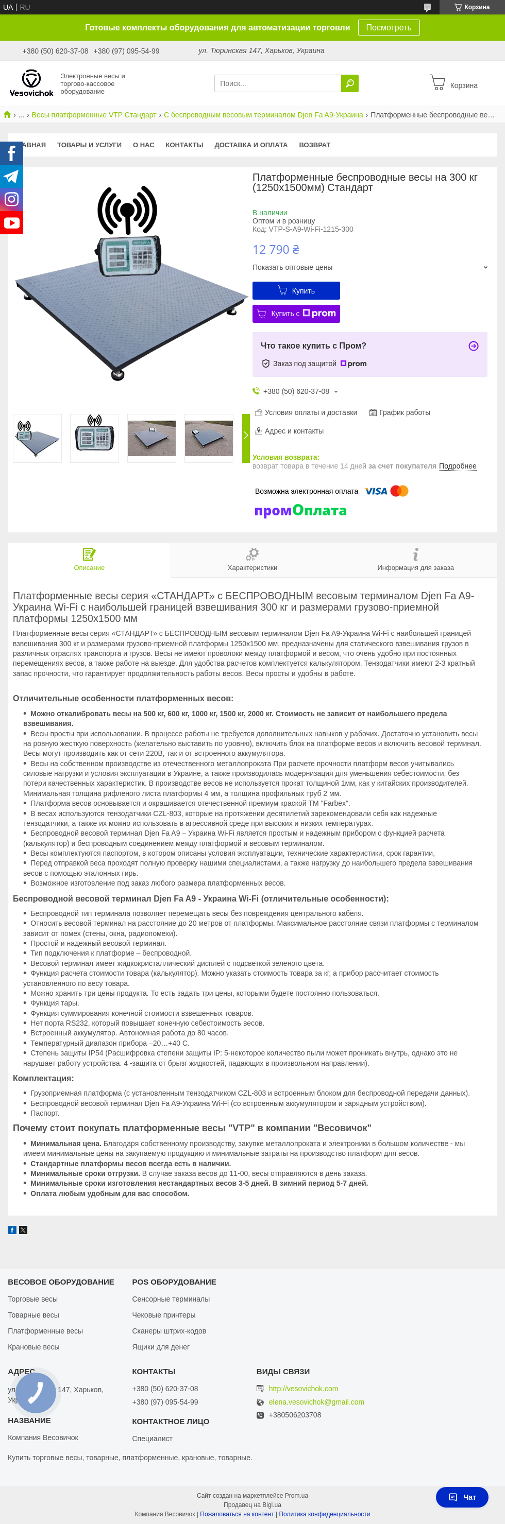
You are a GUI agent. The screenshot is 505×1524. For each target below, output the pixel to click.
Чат (462, 1497)
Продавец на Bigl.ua (252, 1505)
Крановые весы (34, 1347)
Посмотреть (389, 27)
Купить (303, 291)
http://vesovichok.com (304, 1388)
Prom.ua (296, 1495)
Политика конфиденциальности (324, 1514)
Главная (29, 145)
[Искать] (350, 83)
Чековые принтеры (163, 1315)
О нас (144, 145)
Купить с (303, 313)
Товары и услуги (89, 145)
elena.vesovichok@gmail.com (316, 1402)
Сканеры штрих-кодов (169, 1331)
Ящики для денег (161, 1347)
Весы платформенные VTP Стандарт (94, 115)
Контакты (185, 145)
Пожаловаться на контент (237, 1514)
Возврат (315, 145)
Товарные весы (33, 1315)
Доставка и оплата (251, 145)
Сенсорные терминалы (171, 1299)
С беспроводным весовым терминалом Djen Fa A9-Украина (263, 115)
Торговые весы (33, 1299)
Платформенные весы (45, 1331)
